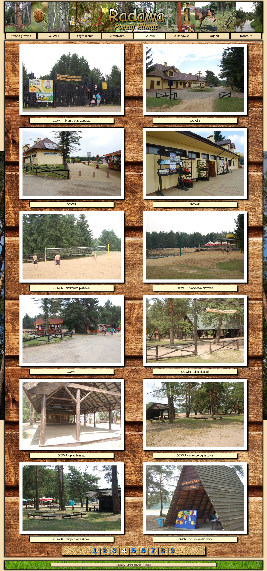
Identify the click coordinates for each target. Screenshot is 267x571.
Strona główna (21, 36)
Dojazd (214, 36)
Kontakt (246, 36)
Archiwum (117, 36)
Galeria (149, 36)
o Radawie (181, 36)
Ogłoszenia (85, 36)
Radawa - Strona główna (128, 565)
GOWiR (53, 36)
